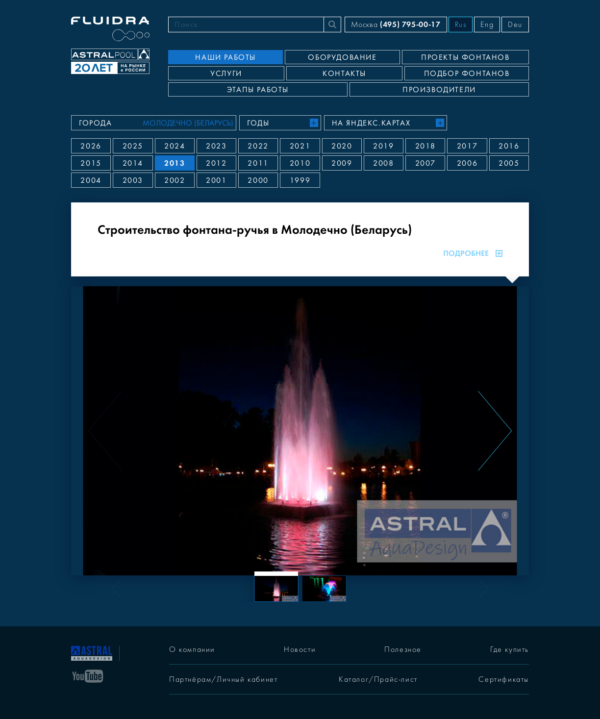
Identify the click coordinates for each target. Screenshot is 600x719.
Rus (461, 24)
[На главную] (91, 652)
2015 (90, 163)
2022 (258, 146)
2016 (509, 146)
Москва (395, 24)
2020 (341, 146)
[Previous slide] (105, 431)
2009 (341, 163)
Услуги (226, 73)
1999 (300, 180)
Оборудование (342, 57)
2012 (216, 163)
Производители (439, 89)
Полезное (403, 649)
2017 (467, 146)
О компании (192, 649)
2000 (258, 180)
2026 (90, 146)
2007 (425, 163)
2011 (258, 163)
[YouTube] (87, 675)
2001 (216, 180)
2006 (467, 163)
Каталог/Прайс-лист (378, 679)
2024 (174, 146)
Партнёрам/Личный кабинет (223, 679)
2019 (383, 146)
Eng (487, 24)
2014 (133, 163)
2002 (174, 180)
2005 (509, 163)
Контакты (344, 73)
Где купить (509, 649)
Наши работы (225, 57)
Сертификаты (503, 679)
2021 (300, 146)
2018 (425, 146)
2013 (174, 163)
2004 (90, 180)
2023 (216, 146)
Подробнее (472, 253)
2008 (383, 163)
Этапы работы (258, 89)
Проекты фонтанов (465, 57)
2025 (133, 146)
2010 (300, 163)
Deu (515, 24)
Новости (300, 649)
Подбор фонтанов (467, 73)
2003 (133, 180)
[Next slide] (495, 431)
